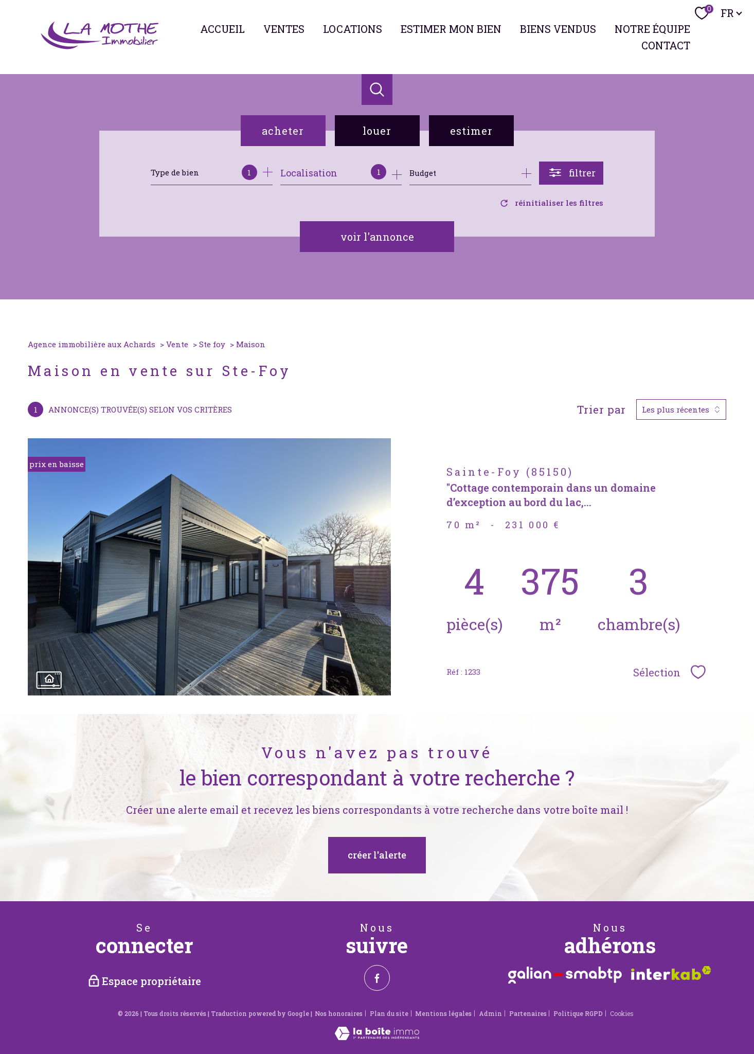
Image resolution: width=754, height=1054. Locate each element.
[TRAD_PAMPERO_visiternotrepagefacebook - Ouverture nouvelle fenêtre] (377, 978)
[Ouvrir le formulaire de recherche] (571, 173)
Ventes (283, 28)
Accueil (222, 28)
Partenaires (528, 1013)
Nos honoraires (339, 1013)
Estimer (471, 130)
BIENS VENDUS (558, 28)
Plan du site (389, 1013)
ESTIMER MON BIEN (451, 28)
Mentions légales (443, 1013)
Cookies (622, 1013)
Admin (490, 1013)
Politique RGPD (578, 1013)
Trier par (601, 409)
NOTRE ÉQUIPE (652, 28)
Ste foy (212, 344)
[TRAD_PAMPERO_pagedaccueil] (101, 47)
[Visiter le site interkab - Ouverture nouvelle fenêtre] (671, 973)
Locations (352, 28)
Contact (665, 45)
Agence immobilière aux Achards (91, 344)
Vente (177, 344)
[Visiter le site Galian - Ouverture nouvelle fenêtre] (565, 975)
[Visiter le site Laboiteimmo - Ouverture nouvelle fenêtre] (377, 1036)
